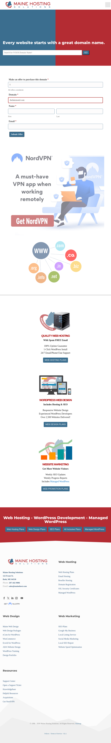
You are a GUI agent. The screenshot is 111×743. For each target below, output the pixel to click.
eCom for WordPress (11, 635)
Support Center (9, 681)
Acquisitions (8, 697)
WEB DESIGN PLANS (55, 424)
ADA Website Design (12, 647)
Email (12, 121)
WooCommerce (9, 639)
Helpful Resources (10, 693)
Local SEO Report (66, 643)
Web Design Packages (12, 631)
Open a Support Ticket (12, 685)
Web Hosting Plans (15, 529)
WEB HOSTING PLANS (56, 360)
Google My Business (67, 631)
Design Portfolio (9, 655)
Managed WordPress (59, 481)
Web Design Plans (37, 529)
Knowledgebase (9, 689)
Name (12, 106)
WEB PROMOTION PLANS (55, 489)
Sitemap (78, 724)
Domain (13, 94)
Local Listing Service (67, 635)
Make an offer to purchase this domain (29, 79)
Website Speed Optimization (70, 647)
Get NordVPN (9, 701)
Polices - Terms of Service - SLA (55, 734)
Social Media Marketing (68, 639)
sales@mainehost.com (18, 586)
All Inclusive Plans (72, 529)
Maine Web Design (11, 627)
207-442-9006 (14, 583)
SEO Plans (55, 529)
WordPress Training (11, 651)
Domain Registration (67, 584)
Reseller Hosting (65, 580)
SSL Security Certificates (68, 589)
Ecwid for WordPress (11, 643)
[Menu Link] (28, 4)
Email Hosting (64, 576)
